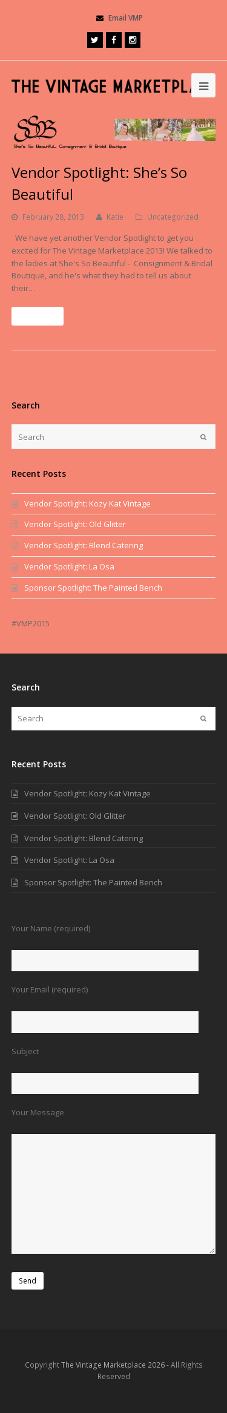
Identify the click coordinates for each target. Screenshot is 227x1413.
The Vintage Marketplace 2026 (113, 1365)
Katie (115, 217)
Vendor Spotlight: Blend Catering (83, 545)
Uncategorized (173, 217)
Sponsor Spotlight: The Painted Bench (93, 587)
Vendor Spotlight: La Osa (69, 566)
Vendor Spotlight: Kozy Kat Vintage (87, 503)
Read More (37, 316)
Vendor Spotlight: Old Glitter (75, 524)
